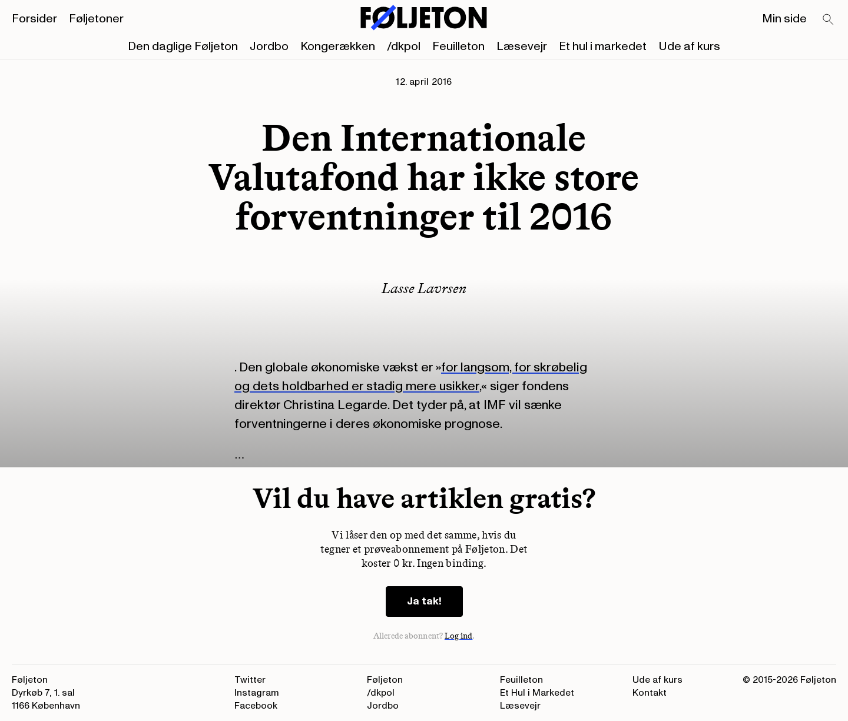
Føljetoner (96, 19)
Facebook (255, 705)
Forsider (34, 19)
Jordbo (269, 46)
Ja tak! (424, 601)
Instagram (256, 692)
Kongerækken (337, 46)
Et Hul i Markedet (537, 692)
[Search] (828, 20)
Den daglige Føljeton (183, 46)
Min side (784, 19)
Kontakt (649, 692)
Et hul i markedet (603, 46)
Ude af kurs (689, 46)
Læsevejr (521, 46)
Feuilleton (458, 46)
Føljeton (385, 679)
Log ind (459, 636)
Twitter (250, 679)
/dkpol (403, 46)
